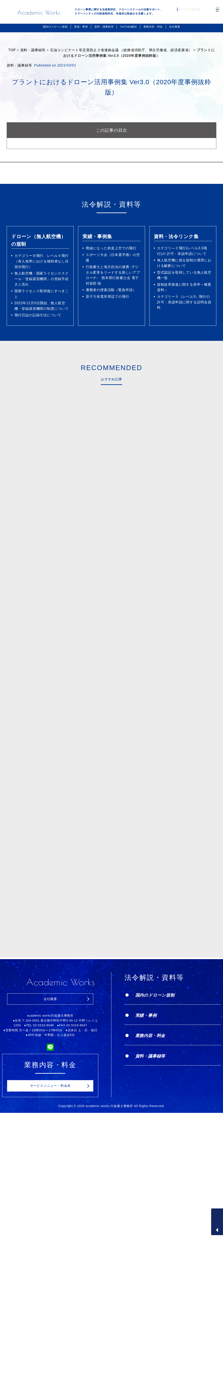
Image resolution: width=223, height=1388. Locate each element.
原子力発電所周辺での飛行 (107, 296)
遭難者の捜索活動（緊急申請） (111, 290)
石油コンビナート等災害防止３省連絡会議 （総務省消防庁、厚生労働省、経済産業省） (121, 50)
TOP (12, 50)
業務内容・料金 (153, 26)
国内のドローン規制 (55, 26)
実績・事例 (81, 26)
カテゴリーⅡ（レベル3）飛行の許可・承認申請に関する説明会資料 (184, 302)
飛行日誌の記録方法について (37, 315)
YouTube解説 (128, 26)
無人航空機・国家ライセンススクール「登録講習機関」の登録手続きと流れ (41, 278)
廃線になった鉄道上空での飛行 (111, 248)
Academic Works (38, 12)
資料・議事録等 (104, 26)
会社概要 (174, 26)
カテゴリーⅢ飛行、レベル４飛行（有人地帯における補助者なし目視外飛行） (41, 261)
